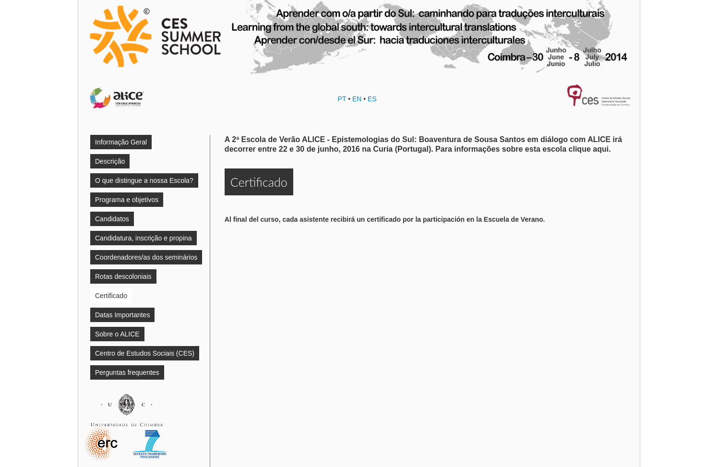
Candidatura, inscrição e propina (143, 238)
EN (356, 99)
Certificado (111, 295)
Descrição (110, 161)
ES (372, 99)
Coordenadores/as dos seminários (146, 257)
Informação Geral (121, 142)
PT (342, 99)
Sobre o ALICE (117, 334)
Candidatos (112, 219)
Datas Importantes (122, 315)
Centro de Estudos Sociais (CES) (144, 353)
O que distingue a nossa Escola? (144, 180)
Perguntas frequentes (127, 372)
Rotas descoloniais (123, 276)
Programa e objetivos (126, 200)
